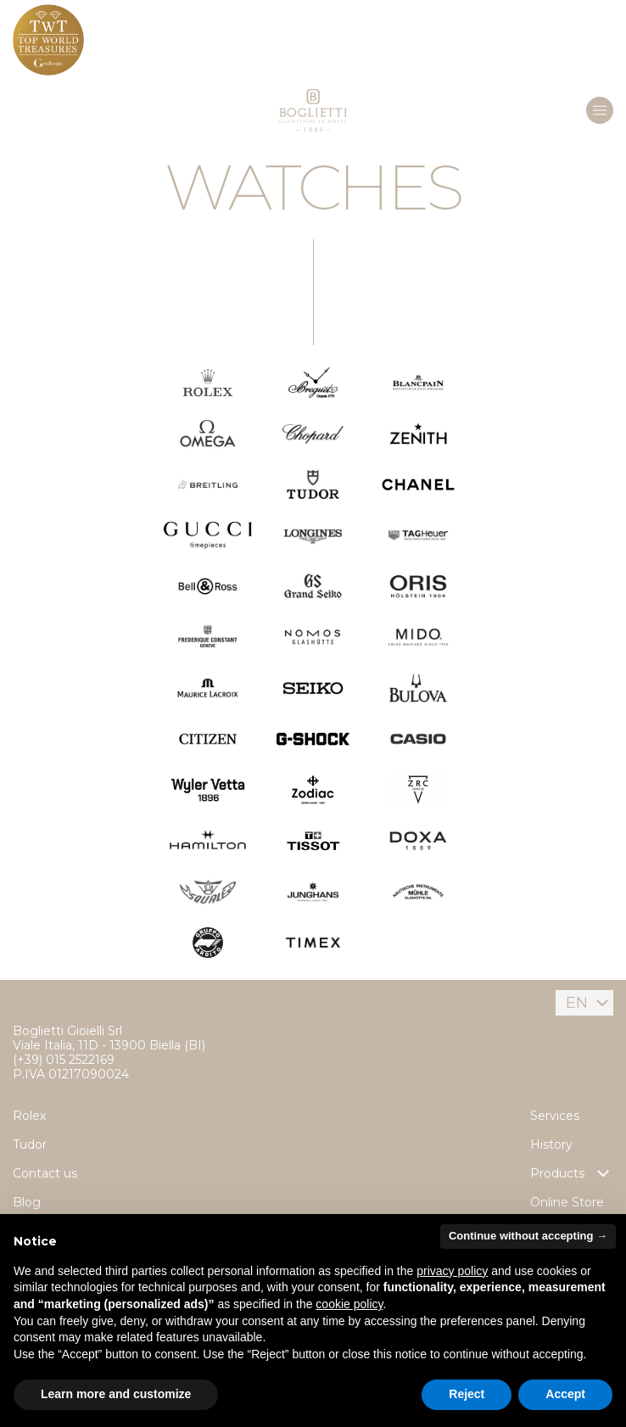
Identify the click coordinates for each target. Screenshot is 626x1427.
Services (554, 1115)
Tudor (30, 1144)
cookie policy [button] (349, 1304)
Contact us (45, 1173)
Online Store (567, 1202)
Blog (27, 1202)
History (551, 1144)
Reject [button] (466, 1394)
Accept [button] (565, 1394)
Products (571, 1173)
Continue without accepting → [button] (528, 1235)
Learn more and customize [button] (116, 1394)
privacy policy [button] (452, 1271)
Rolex (29, 1115)
